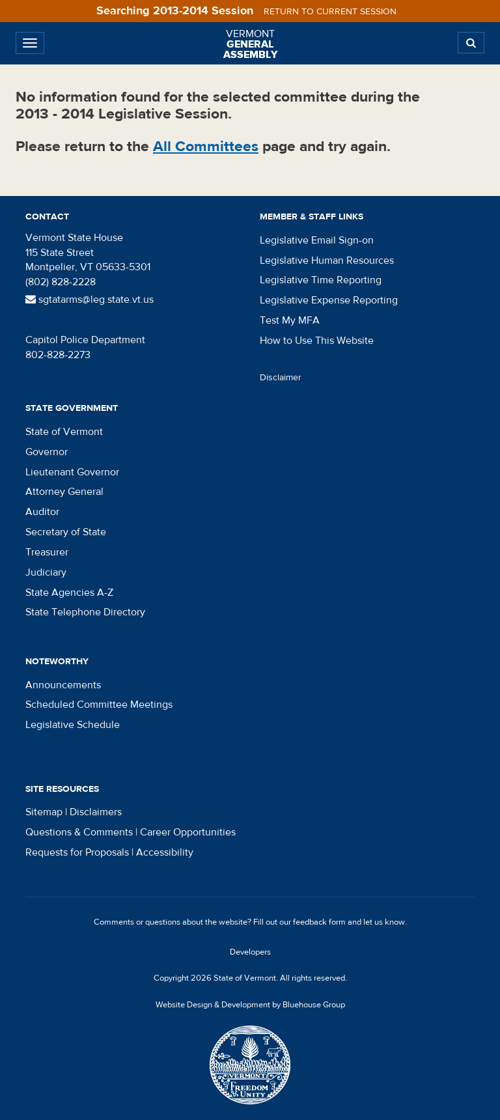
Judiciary (45, 572)
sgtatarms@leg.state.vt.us (89, 299)
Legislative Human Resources (327, 260)
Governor (46, 451)
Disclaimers (96, 812)
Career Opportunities (188, 832)
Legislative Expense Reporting (329, 300)
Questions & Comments (79, 832)
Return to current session (330, 12)
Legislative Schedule (72, 724)
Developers (250, 952)
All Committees (205, 146)
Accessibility (164, 852)
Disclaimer (280, 378)
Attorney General (64, 491)
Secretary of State (65, 532)
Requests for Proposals (77, 852)
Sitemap (43, 812)
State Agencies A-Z (69, 592)
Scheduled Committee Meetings (99, 704)
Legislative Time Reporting (321, 280)
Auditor (42, 511)
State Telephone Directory (85, 612)
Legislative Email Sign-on (317, 240)
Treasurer (46, 552)
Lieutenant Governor (72, 472)
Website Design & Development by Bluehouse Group (250, 1005)
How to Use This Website (317, 340)
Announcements (63, 685)
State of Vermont (64, 431)
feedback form (319, 922)
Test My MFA (290, 320)
